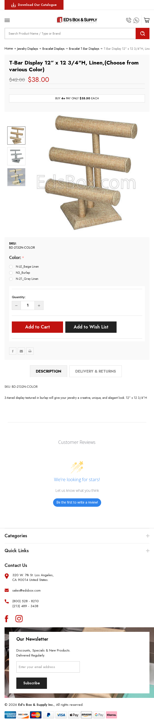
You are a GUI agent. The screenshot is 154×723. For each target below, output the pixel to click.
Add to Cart (37, 327)
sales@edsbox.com (26, 590)
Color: (16, 258)
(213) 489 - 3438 (25, 606)
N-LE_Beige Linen (27, 266)
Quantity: (18, 297)
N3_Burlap (23, 272)
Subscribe (31, 683)
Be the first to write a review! (77, 502)
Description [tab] (48, 371)
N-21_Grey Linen (27, 278)
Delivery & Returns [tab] (95, 371)
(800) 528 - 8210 (25, 601)
